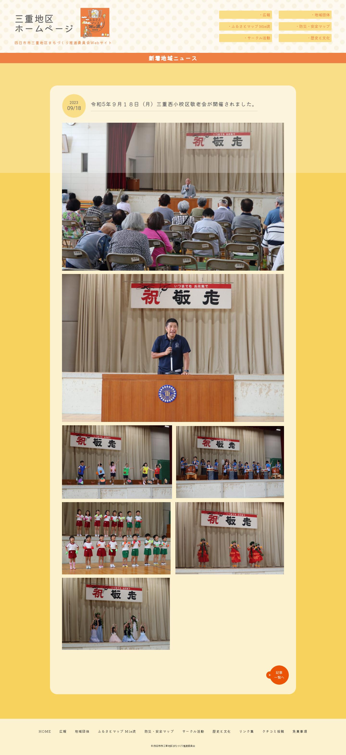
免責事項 (299, 731)
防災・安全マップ (159, 731)
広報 (63, 731)
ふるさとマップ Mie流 (117, 731)
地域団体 (82, 731)
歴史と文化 (221, 731)
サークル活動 (193, 731)
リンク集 (246, 731)
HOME (45, 731)
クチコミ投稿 (273, 731)
